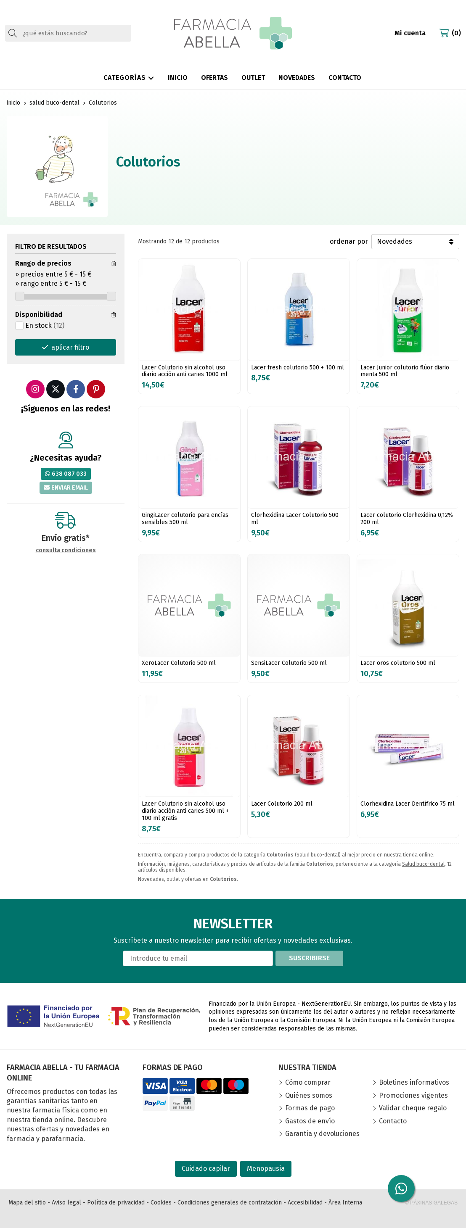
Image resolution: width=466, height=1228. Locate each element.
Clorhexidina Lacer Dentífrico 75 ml (407, 803)
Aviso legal (66, 1202)
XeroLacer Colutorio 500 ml (179, 663)
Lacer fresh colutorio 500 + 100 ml (297, 367)
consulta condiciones (66, 550)
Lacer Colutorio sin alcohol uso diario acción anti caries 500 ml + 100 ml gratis (185, 811)
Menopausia (266, 1169)
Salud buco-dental (423, 864)
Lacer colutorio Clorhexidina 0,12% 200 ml (406, 518)
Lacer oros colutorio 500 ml (397, 663)
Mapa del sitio (27, 1202)
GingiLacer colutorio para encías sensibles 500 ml (185, 518)
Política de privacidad (116, 1202)
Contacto (393, 1121)
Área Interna (345, 1202)
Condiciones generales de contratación (229, 1202)
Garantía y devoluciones (322, 1134)
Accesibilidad (305, 1202)
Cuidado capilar (206, 1169)
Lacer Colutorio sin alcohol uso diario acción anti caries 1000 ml (185, 371)
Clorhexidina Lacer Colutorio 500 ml (295, 518)
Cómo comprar (308, 1082)
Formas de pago (310, 1108)
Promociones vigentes (413, 1095)
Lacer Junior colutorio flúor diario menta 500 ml (404, 371)
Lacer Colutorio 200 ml (281, 803)
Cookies (161, 1202)
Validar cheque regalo (413, 1108)
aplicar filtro (70, 347)
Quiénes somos (308, 1095)
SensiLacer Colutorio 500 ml (289, 663)
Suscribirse (309, 958)
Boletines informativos (414, 1082)
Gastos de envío (310, 1121)
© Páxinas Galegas (431, 1203)
